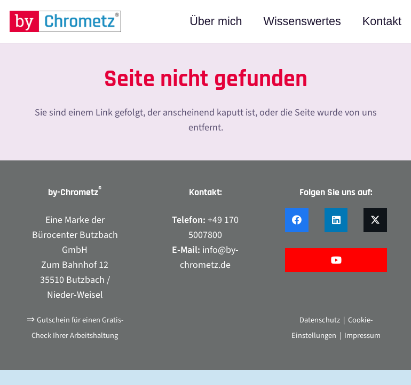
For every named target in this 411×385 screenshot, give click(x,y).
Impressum (362, 335)
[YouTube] (336, 260)
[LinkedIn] (336, 220)
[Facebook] (297, 220)
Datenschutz (319, 320)
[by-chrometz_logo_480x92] (65, 21)
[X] (375, 220)
